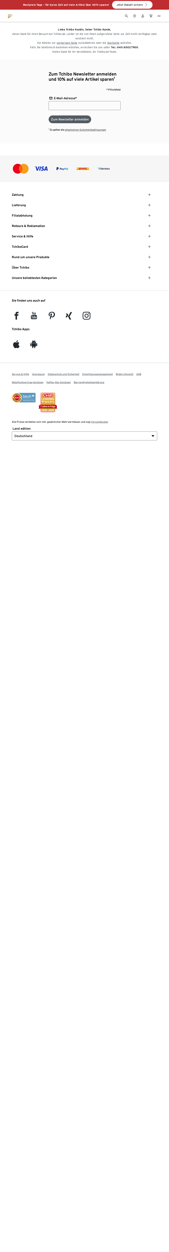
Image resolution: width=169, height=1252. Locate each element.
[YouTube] (34, 317)
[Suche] (126, 15)
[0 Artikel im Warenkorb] (151, 15)
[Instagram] (86, 317)
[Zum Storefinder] (135, 15)
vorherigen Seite (67, 42)
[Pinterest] (51, 317)
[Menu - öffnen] (159, 15)
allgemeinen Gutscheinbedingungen (85, 129)
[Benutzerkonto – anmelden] (143, 15)
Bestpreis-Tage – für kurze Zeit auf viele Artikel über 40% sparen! (66, 4)
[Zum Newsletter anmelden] (70, 119)
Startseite (113, 42)
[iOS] (16, 346)
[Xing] (69, 317)
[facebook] (16, 317)
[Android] (33, 346)
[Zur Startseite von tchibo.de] (10, 15)
